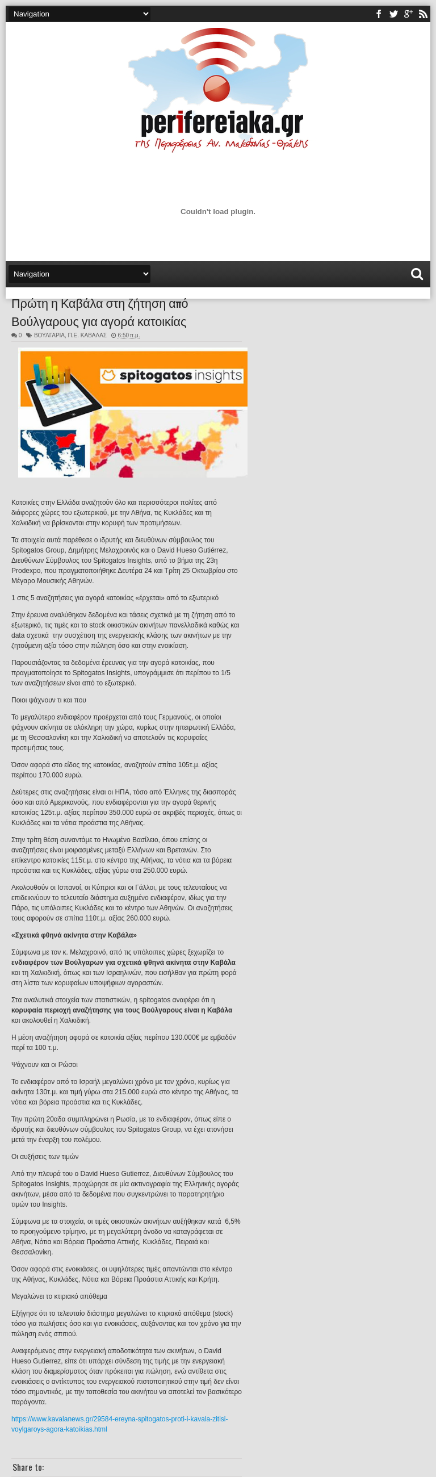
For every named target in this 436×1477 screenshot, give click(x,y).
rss (423, 14)
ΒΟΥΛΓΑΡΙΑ (49, 335)
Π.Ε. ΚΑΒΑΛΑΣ (87, 335)
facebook (378, 14)
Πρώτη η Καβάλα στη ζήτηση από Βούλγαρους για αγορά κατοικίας (99, 311)
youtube (408, 14)
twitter (393, 14)
